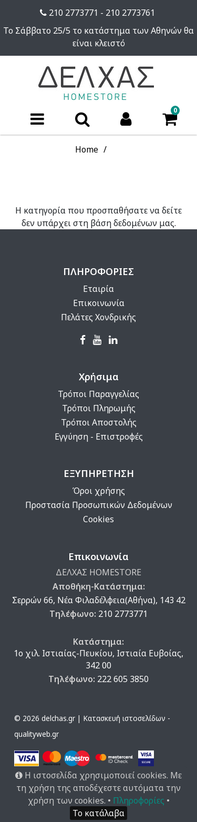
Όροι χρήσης (98, 490)
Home (86, 149)
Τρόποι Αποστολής (99, 422)
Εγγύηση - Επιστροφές (99, 436)
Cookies (98, 519)
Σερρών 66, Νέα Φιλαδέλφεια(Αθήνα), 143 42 (98, 600)
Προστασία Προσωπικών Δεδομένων (98, 505)
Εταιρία (98, 289)
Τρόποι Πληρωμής (99, 408)
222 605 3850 (123, 679)
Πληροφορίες (138, 800)
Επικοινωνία (99, 303)
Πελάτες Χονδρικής (98, 317)
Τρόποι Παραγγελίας (98, 394)
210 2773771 (123, 614)
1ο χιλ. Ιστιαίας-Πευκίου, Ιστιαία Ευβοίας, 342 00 (98, 659)
